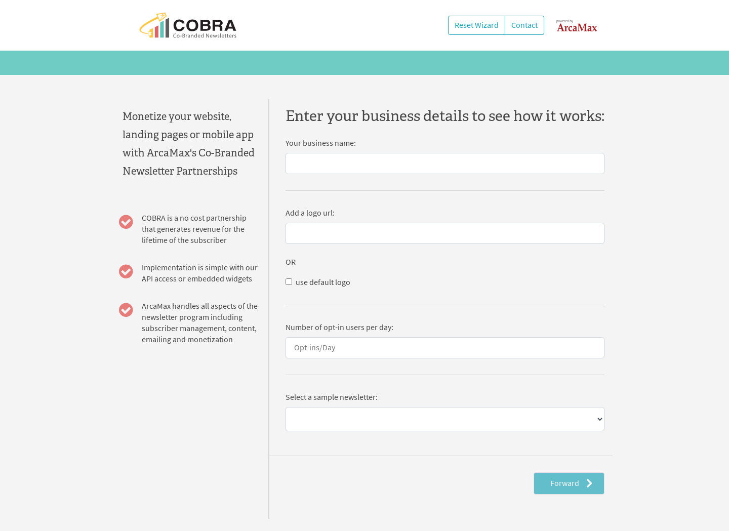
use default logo (323, 282)
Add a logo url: (310, 213)
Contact (524, 25)
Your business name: (321, 143)
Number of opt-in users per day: (339, 327)
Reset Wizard (477, 25)
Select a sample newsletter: (332, 397)
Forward (571, 483)
